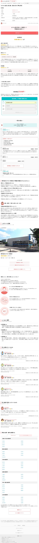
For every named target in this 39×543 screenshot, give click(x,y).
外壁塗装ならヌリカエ (5, 538)
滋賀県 (22, 474)
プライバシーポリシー (19, 528)
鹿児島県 (3, 502)
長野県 (22, 465)
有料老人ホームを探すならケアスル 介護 (8, 541)
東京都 (22, 455)
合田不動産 (6, 407)
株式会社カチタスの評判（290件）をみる (32, 360)
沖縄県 (22, 502)
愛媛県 (22, 490)
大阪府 (22, 476)
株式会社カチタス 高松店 (16, 3)
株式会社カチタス (9, 3)
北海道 (3, 441)
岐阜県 (3, 467)
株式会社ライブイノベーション (10, 419)
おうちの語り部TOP (3, 3)
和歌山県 (3, 479)
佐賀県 (22, 497)
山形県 (22, 444)
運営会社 (19, 525)
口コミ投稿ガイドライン (19, 532)
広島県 (22, 486)
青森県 (22, 441)
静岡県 (22, 467)
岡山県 (3, 486)
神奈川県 (3, 457)
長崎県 (3, 499)
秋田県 (3, 444)
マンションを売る (25, 435)
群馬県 (3, 453)
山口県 (3, 488)
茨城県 (3, 451)
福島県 (3, 446)
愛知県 (3, 469)
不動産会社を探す (13, 435)
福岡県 (3, 497)
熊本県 (22, 499)
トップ (15, 525)
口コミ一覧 (22, 3)
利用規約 (23, 525)
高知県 (3, 492)
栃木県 (22, 451)
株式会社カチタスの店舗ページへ (19, 269)
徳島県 (22, 488)
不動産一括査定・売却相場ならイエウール (8, 537)
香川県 (3, 490)
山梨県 (3, 465)
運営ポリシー (19, 509)
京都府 (3, 476)
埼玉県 (22, 453)
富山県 (22, 462)
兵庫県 (3, 478)
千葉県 (3, 455)
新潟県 (3, 462)
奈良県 (22, 478)
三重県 (3, 474)
